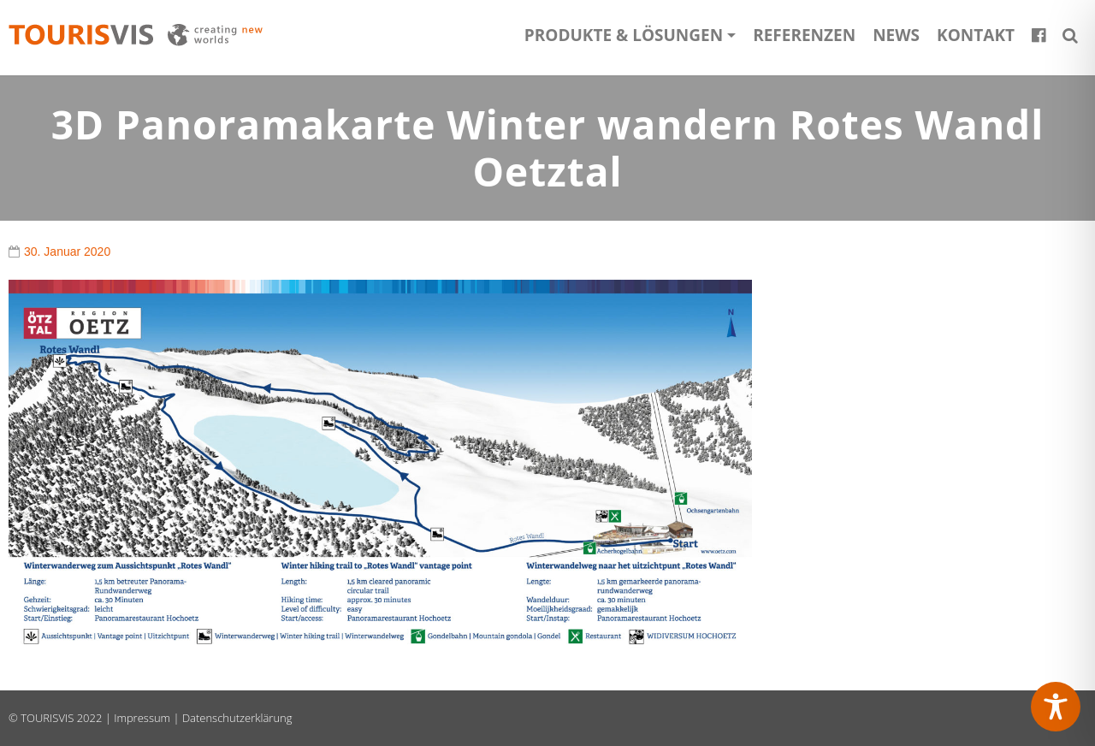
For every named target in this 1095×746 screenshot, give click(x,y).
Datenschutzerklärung (237, 717)
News (896, 35)
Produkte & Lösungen (623, 35)
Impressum (142, 717)
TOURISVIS (47, 717)
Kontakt (976, 35)
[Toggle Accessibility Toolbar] (1055, 706)
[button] (1070, 35)
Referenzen (804, 35)
